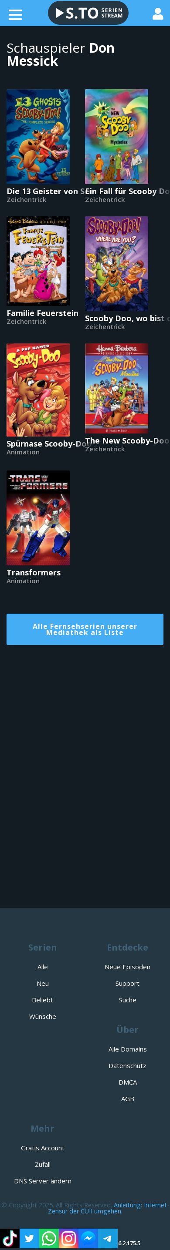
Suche (127, 999)
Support (127, 983)
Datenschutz (127, 1065)
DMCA (128, 1082)
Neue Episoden (127, 966)
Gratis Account (43, 1147)
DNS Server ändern (42, 1180)
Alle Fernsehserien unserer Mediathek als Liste (85, 629)
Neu (43, 983)
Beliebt (42, 999)
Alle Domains (128, 1049)
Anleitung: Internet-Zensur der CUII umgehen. (108, 1208)
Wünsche (42, 1016)
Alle (42, 966)
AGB (127, 1098)
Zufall (43, 1164)
